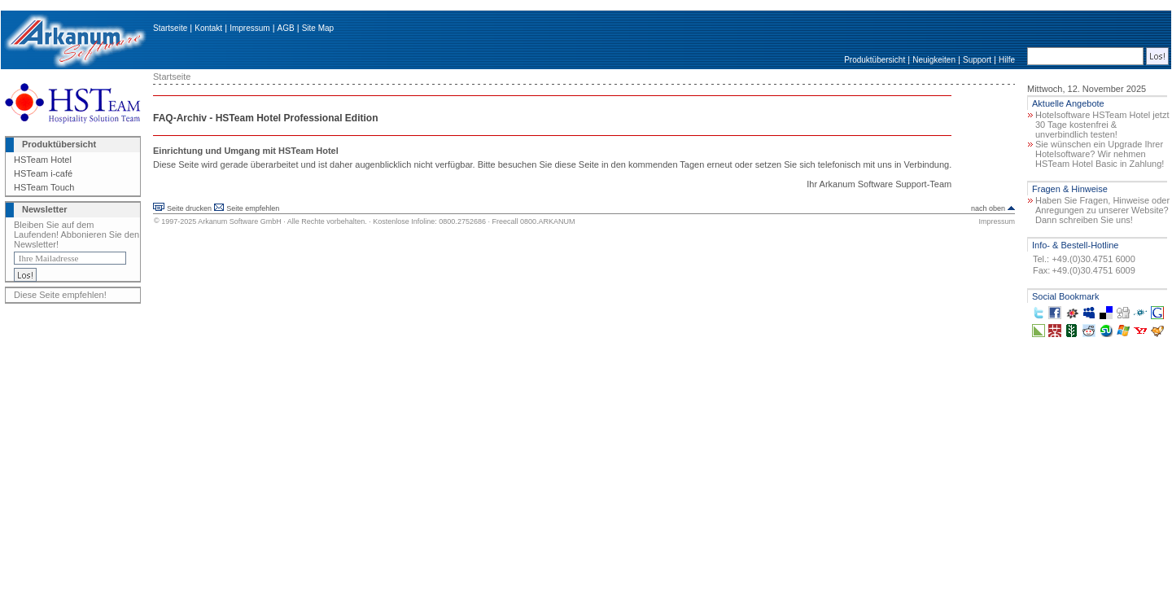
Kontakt (208, 28)
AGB (286, 28)
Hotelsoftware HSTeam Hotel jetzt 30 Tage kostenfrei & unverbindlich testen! (1102, 124)
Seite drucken (189, 208)
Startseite (170, 28)
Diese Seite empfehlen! (60, 295)
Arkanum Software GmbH (240, 221)
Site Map (318, 28)
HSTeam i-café (43, 173)
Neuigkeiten (934, 59)
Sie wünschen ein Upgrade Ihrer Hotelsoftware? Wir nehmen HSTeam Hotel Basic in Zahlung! (1099, 154)
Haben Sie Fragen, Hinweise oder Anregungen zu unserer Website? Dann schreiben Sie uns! (1102, 210)
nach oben (988, 208)
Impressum (249, 28)
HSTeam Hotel (43, 159)
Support (977, 59)
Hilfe (1007, 59)
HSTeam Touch (44, 187)
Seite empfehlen (252, 208)
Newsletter (45, 209)
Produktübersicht (874, 59)
